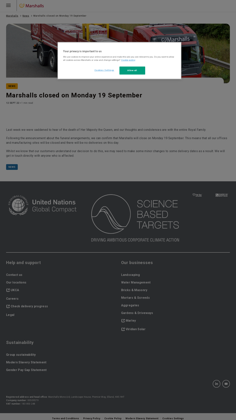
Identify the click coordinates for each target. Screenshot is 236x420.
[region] (119, 60)
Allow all (132, 70)
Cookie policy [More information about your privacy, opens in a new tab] (128, 60)
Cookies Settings (104, 70)
